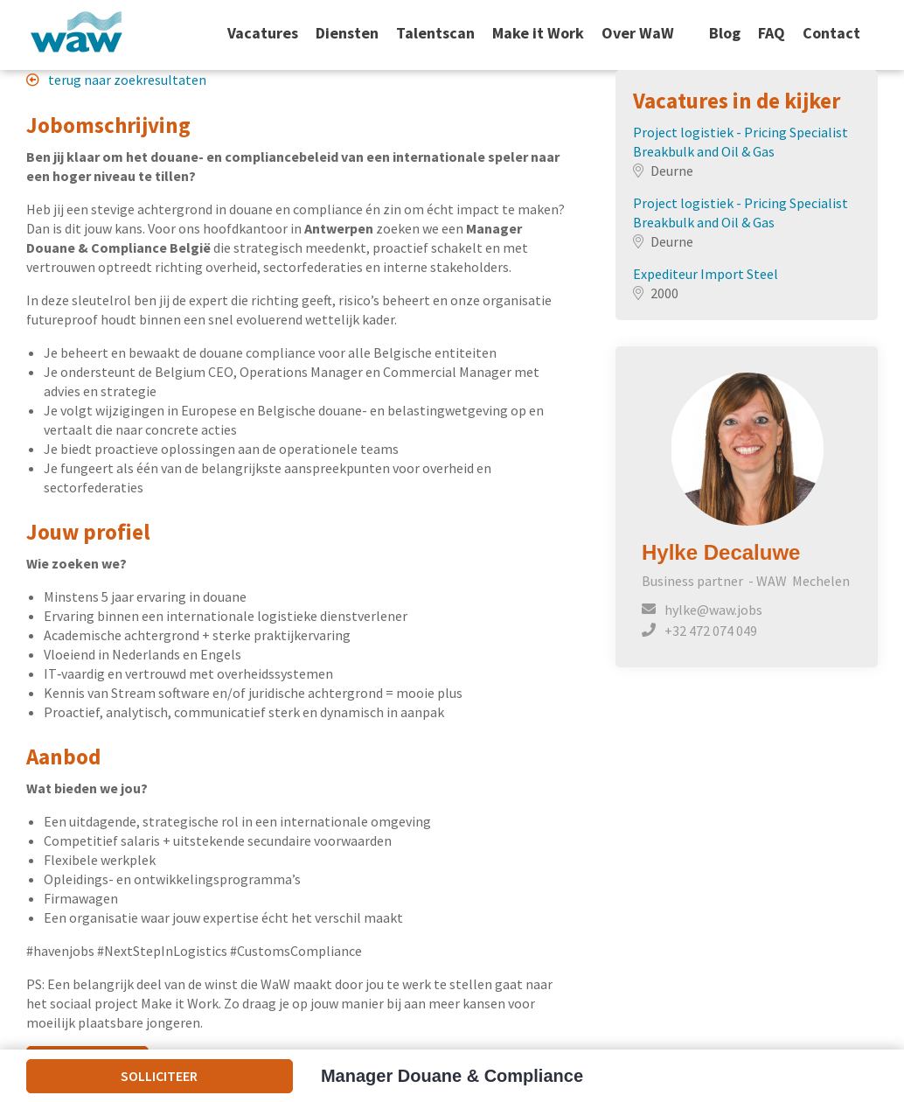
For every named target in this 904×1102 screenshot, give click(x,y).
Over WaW (638, 33)
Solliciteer (159, 1076)
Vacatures (262, 33)
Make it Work (538, 33)
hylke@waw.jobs (713, 609)
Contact (831, 33)
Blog (725, 33)
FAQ (771, 33)
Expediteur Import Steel (705, 273)
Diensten (347, 33)
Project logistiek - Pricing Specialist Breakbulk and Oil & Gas (740, 141)
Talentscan (435, 33)
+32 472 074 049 (710, 630)
